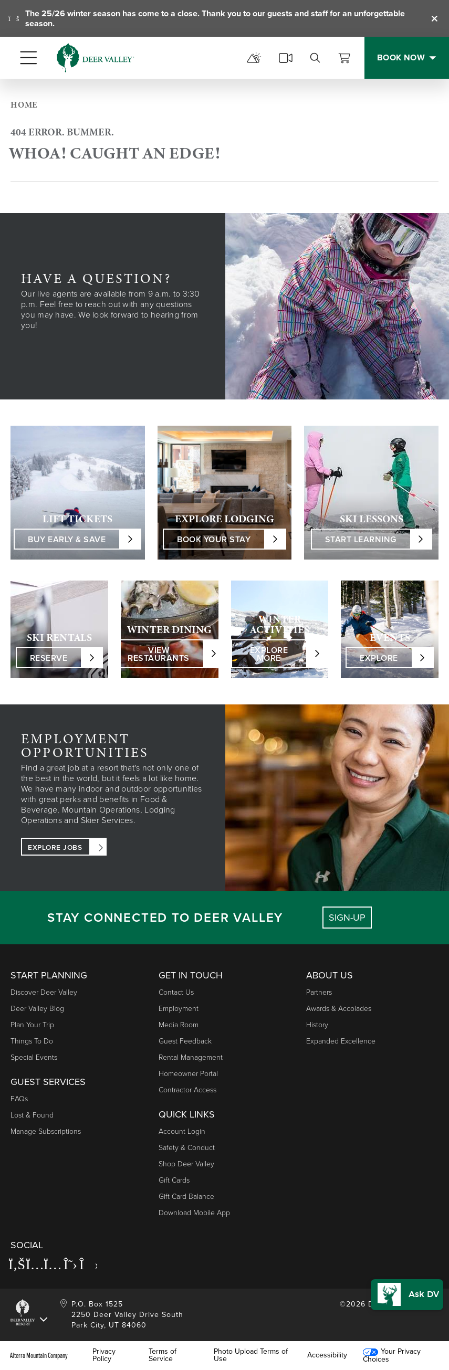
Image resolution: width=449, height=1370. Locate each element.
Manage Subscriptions (46, 1131)
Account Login (182, 1131)
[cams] (285, 57)
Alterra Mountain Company (39, 1355)
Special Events (34, 1057)
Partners (319, 992)
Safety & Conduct (187, 1147)
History (317, 1024)
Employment (179, 1008)
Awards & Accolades (338, 1008)
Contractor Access (187, 1089)
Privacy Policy (104, 1355)
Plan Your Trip (32, 1024)
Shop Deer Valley (186, 1163)
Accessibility (327, 1355)
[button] (405, 1290)
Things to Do (32, 1041)
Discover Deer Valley (44, 992)
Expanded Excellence (340, 1041)
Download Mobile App (194, 1212)
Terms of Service (162, 1355)
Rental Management (191, 1057)
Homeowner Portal (188, 1073)
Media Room (179, 1024)
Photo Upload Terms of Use (251, 1355)
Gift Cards (174, 1180)
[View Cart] (344, 57)
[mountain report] (254, 57)
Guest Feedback (185, 1041)
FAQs (19, 1098)
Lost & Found (32, 1115)
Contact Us (176, 992)
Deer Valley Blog (37, 1008)
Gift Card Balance (186, 1196)
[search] (315, 57)
